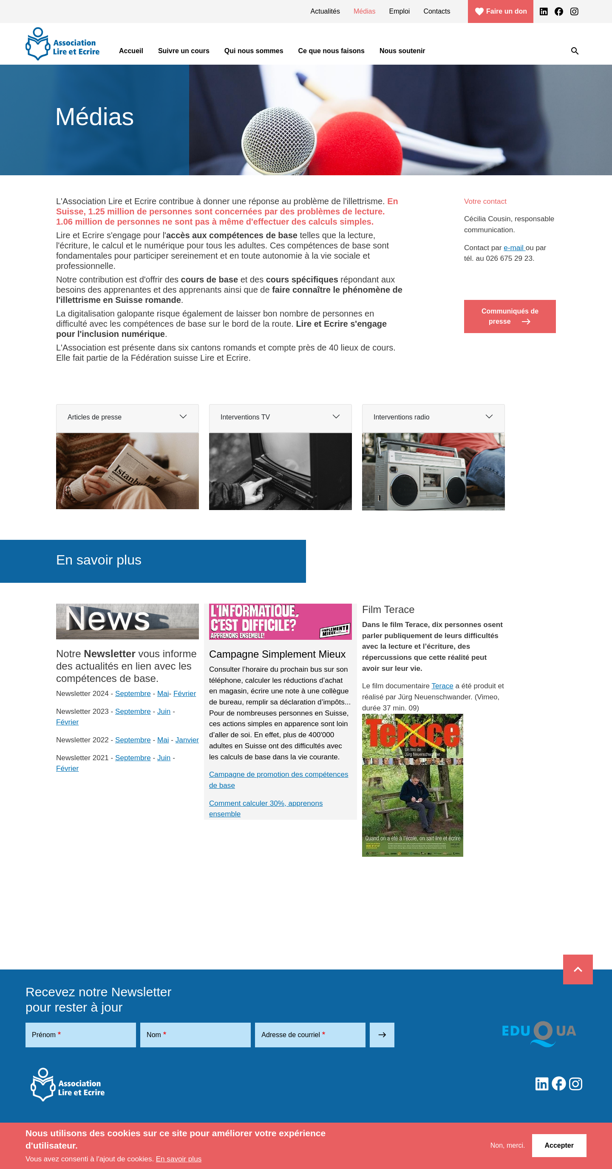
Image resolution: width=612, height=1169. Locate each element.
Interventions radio (402, 417)
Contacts (436, 11)
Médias (365, 11)
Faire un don (500, 11)
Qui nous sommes (253, 50)
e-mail (514, 247)
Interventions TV (245, 417)
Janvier (187, 740)
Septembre (133, 693)
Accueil (131, 50)
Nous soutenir (402, 50)
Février (184, 693)
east (382, 1034)
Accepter (559, 1145)
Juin (163, 711)
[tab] (127, 419)
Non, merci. (507, 1145)
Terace (442, 685)
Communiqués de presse (510, 317)
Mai (163, 693)
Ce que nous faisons (331, 50)
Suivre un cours (184, 50)
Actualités (325, 11)
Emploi (399, 11)
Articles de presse (95, 417)
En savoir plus (179, 1159)
